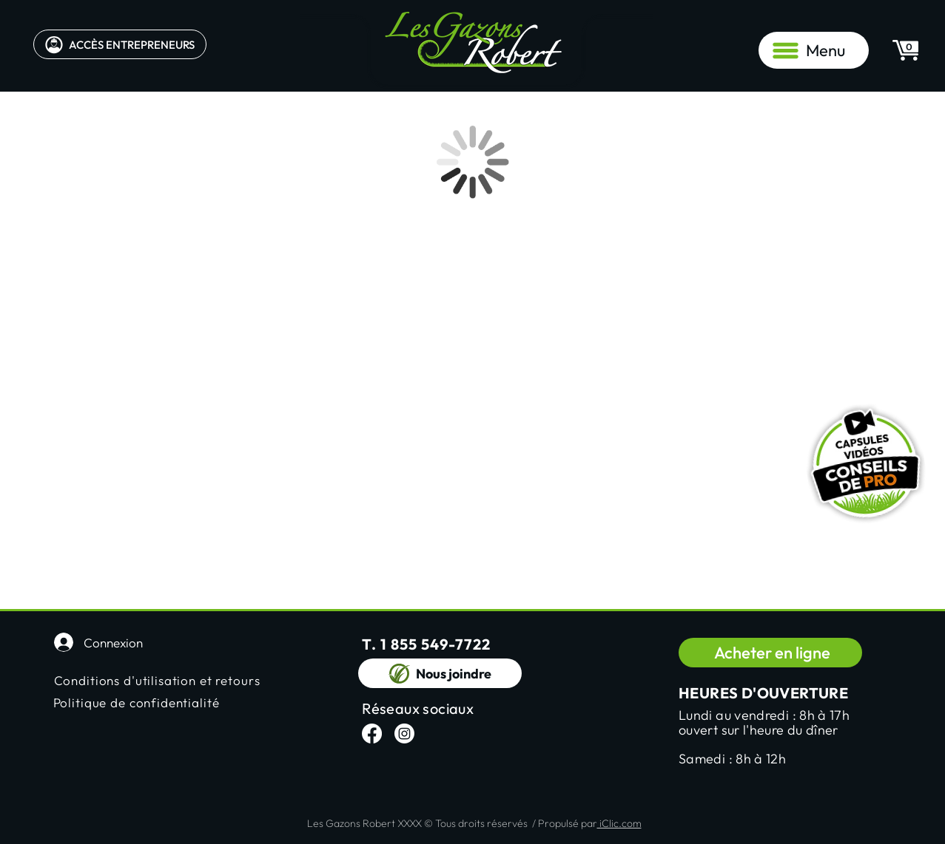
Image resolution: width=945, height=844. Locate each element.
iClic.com (619, 823)
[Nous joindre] (440, 673)
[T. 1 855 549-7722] (450, 644)
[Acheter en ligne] (770, 652)
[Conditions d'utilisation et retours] (171, 680)
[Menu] (814, 50)
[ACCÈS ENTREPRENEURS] (119, 44)
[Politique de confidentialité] (170, 702)
